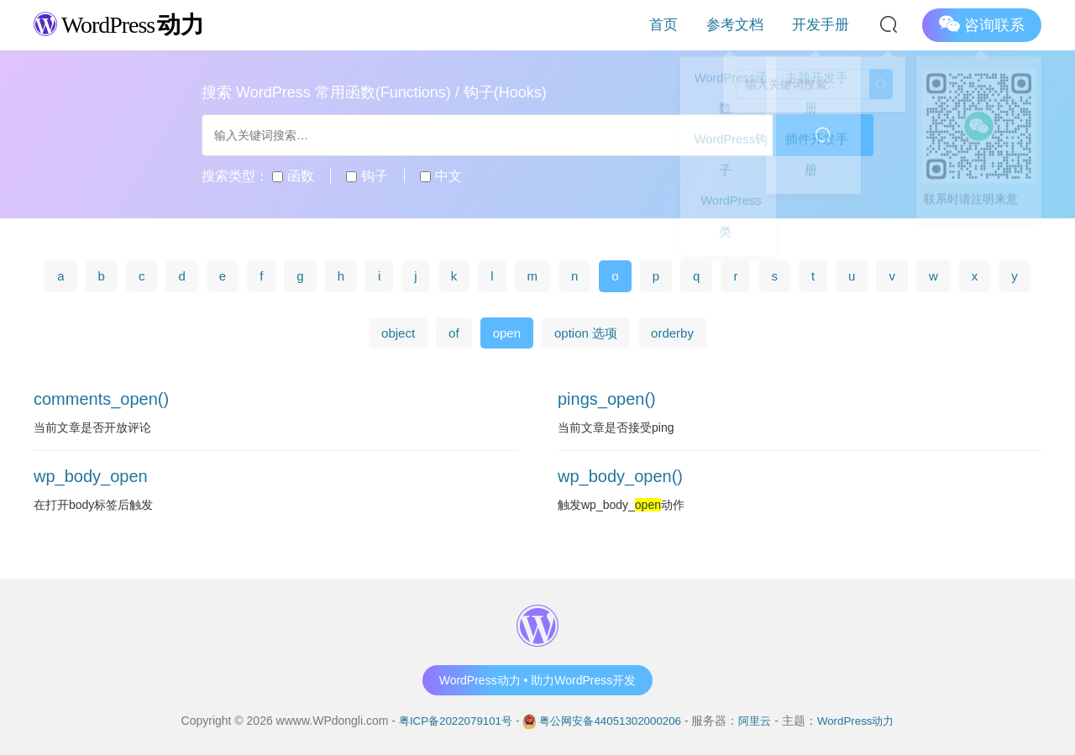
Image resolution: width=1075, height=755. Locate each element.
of (453, 333)
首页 (700, 25)
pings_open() (607, 399)
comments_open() (101, 399)
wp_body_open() (620, 476)
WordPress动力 (864, 720)
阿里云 (761, 720)
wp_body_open (91, 476)
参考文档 (757, 25)
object (398, 333)
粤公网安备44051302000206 (610, 720)
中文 (440, 176)
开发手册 (828, 25)
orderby (672, 333)
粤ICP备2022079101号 (447, 720)
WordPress (126, 24)
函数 (292, 176)
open (507, 333)
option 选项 (585, 333)
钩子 (366, 176)
